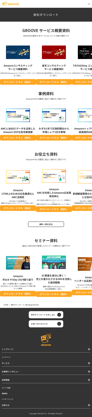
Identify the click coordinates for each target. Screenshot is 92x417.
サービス (5, 363)
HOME (6, 305)
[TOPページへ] (10, 4)
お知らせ (5, 405)
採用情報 (5, 379)
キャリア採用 (6, 388)
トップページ (6, 357)
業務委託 (5, 393)
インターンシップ (7, 399)
